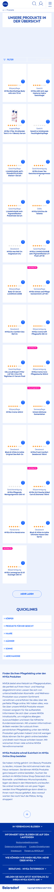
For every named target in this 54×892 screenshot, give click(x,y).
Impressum (16, 850)
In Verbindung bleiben (27, 826)
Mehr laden (27, 594)
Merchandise (13, 656)
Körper (9, 618)
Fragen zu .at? (34, 850)
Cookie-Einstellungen (39, 846)
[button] (23, 81)
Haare (9, 633)
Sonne (9, 648)
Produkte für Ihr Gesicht (20, 626)
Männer (10, 641)
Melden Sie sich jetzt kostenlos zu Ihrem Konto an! (27, 878)
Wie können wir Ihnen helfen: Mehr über (27, 859)
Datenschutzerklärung (15, 846)
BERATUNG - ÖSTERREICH (27, 869)
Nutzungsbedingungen (27, 842)
